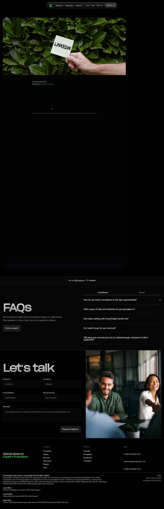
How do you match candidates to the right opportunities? (110, 299)
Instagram (87, 454)
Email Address (8, 393)
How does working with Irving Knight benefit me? (106, 318)
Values (45, 454)
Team (93, 5)
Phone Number (49, 393)
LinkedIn (86, 451)
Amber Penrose (47, 84)
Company (47, 379)
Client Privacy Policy (153, 478)
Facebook (87, 457)
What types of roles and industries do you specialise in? (109, 309)
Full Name (7, 379)
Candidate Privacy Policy (152, 481)
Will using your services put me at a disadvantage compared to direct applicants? (116, 338)
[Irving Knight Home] (49, 6)
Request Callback (70, 429)
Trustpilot (87, 461)
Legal (159, 475)
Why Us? (99, 5)
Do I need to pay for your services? (100, 328)
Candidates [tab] (103, 292)
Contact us (110, 5)
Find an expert (11, 328)
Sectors (46, 457)
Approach (47, 461)
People (46, 464)
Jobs (87, 5)
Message (6, 406)
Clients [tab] (142, 292)
